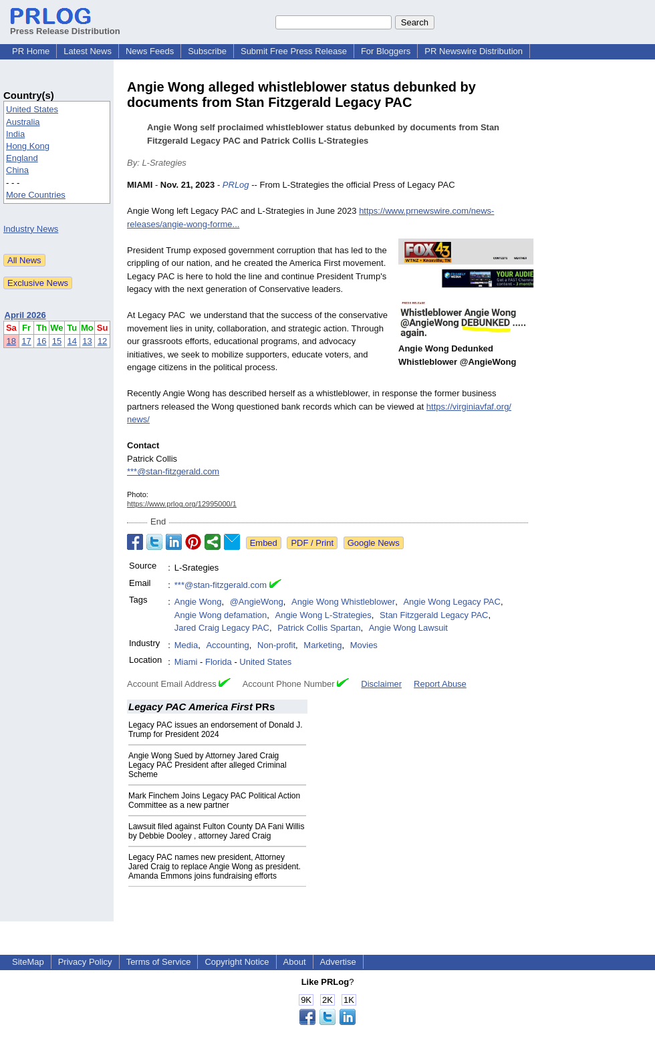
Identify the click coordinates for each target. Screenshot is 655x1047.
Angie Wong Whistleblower (343, 602)
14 (72, 341)
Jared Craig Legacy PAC (221, 628)
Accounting (227, 645)
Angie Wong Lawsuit (408, 628)
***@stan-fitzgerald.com (173, 471)
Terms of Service (158, 962)
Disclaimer (381, 684)
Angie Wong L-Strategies (323, 615)
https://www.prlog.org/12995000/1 (182, 504)
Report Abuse (440, 684)
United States (32, 109)
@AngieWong (256, 602)
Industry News (30, 229)
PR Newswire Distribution (473, 51)
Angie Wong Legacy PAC (452, 602)
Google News (374, 543)
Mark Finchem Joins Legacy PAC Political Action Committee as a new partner (214, 800)
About (294, 962)
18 (11, 341)
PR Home (30, 51)
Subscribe (207, 51)
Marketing (322, 645)
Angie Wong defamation (220, 615)
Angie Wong (198, 602)
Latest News (87, 51)
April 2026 (25, 315)
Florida (218, 662)
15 (56, 341)
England (22, 158)
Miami (186, 662)
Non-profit (276, 645)
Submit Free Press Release (294, 51)
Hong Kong (27, 146)
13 (87, 341)
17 (26, 341)
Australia (23, 122)
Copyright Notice (237, 962)
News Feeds (150, 51)
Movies (364, 645)
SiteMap (28, 962)
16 (41, 341)
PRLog (236, 185)
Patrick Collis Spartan (318, 628)
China (17, 170)
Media (186, 645)
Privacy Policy (85, 962)
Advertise (338, 962)
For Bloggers (385, 51)
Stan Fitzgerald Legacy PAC (434, 615)
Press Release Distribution (65, 26)
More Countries (36, 195)
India (15, 134)
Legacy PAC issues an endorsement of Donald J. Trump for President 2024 (215, 729)
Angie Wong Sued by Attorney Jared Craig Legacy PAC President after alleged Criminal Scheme (207, 765)
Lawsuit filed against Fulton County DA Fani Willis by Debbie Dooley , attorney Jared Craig (216, 831)
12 (102, 341)
